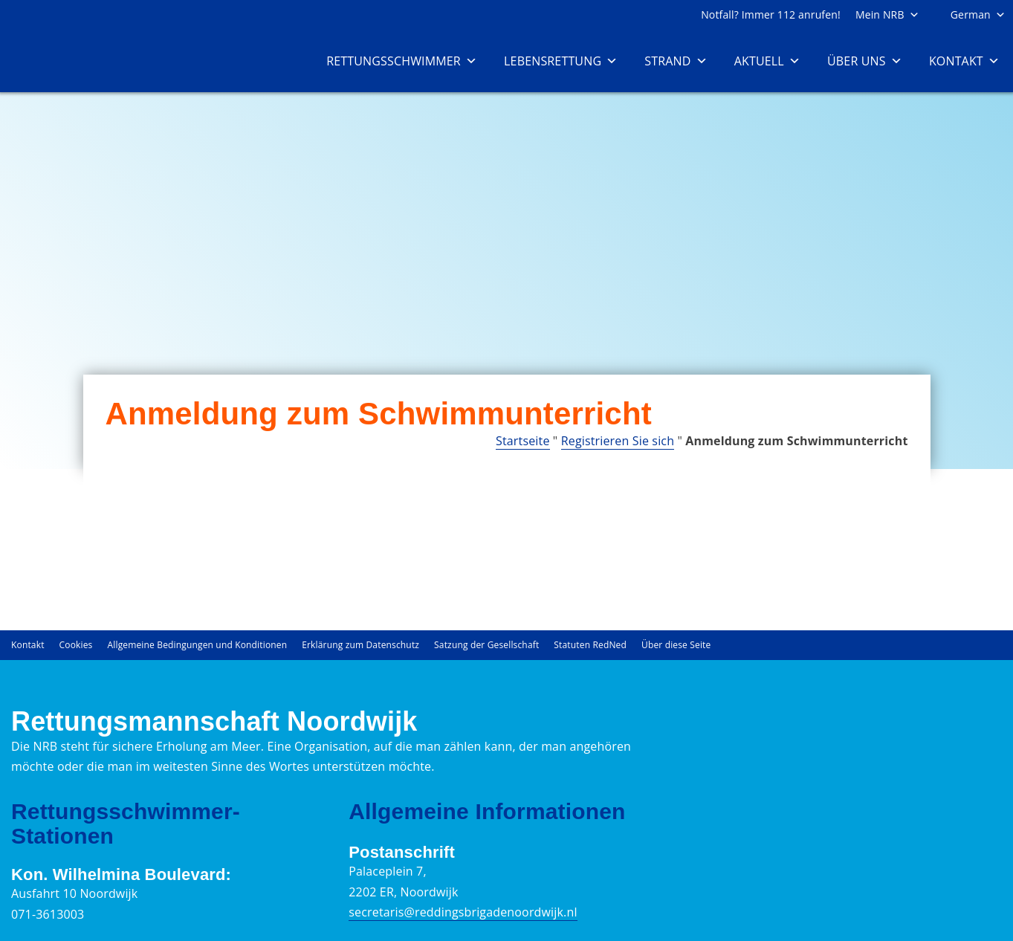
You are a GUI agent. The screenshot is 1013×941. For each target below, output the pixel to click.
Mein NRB (887, 14)
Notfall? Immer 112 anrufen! (771, 14)
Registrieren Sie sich (617, 441)
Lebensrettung (561, 61)
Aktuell (767, 61)
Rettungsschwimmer (401, 61)
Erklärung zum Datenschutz (360, 644)
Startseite (523, 441)
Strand (675, 61)
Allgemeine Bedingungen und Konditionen (198, 644)
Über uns (864, 61)
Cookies (76, 644)
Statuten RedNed (590, 644)
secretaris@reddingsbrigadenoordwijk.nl (463, 912)
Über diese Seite (676, 644)
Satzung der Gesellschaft (486, 644)
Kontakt (964, 61)
